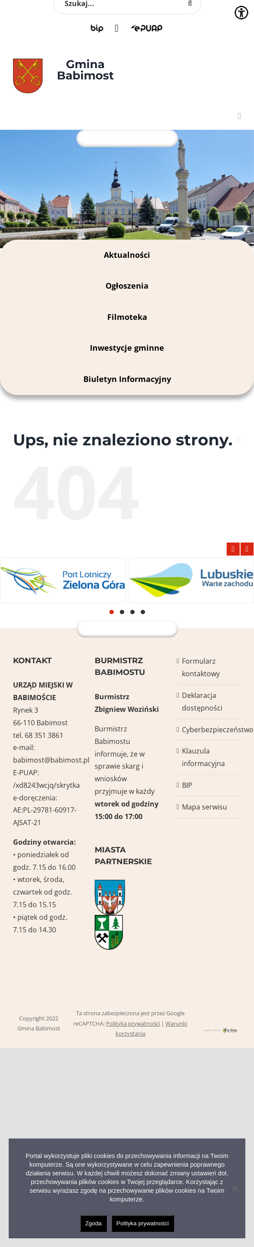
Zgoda (93, 1223)
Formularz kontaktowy (201, 667)
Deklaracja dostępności (202, 702)
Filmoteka (127, 317)
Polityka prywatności (133, 1023)
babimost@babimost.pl (51, 760)
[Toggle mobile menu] (239, 116)
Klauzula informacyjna (203, 757)
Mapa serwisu (204, 807)
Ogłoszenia (127, 285)
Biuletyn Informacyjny (127, 379)
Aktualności (127, 255)
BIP (187, 785)
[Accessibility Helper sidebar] (241, 13)
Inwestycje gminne (127, 347)
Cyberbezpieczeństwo (209, 729)
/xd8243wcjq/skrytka (46, 785)
